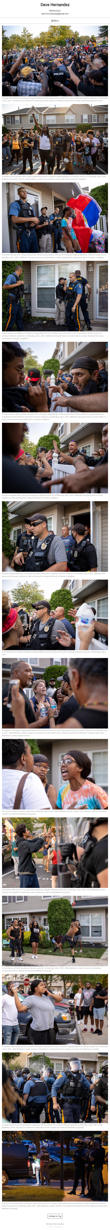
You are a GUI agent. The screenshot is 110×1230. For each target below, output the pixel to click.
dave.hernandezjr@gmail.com (55, 14)
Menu (55, 21)
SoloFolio (59, 1227)
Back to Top (55, 1216)
